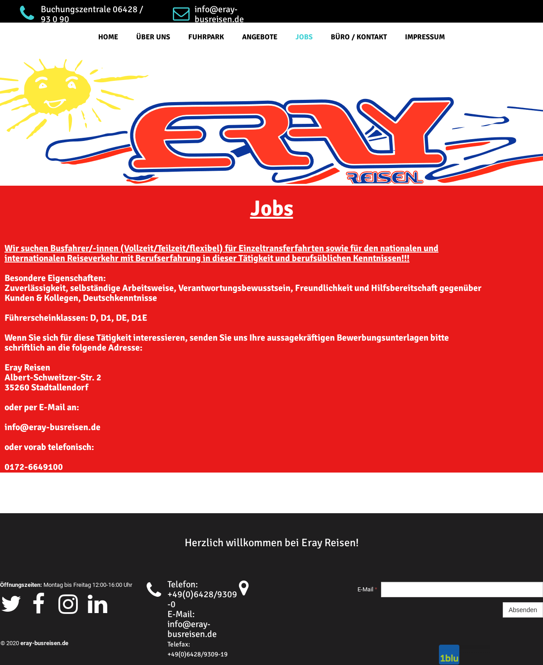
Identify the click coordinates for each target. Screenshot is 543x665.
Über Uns (153, 37)
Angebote (259, 37)
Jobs (304, 37)
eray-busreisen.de (44, 643)
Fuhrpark (206, 37)
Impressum (425, 37)
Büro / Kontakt (359, 37)
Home (108, 37)
